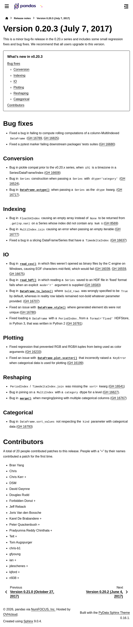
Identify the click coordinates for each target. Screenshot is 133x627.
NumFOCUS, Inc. (43, 609)
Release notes (22, 18)
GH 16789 (35, 138)
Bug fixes (13, 63)
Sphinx (28, 621)
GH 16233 (33, 351)
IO (15, 81)
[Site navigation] (6, 6)
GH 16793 (24, 426)
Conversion (21, 69)
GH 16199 (75, 363)
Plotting (19, 87)
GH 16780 (28, 312)
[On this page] (126, 6)
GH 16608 (52, 172)
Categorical (21, 99)
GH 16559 (119, 268)
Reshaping (21, 93)
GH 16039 (103, 268)
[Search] (117, 6)
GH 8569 (111, 223)
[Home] (6, 18)
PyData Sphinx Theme (114, 612)
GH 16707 (31, 301)
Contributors (15, 105)
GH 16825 (51, 138)
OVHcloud (10, 614)
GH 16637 (118, 240)
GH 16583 (92, 285)
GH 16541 (116, 386)
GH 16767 (118, 398)
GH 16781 (74, 323)
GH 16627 (111, 392)
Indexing (19, 75)
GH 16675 (16, 274)
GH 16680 (107, 144)
